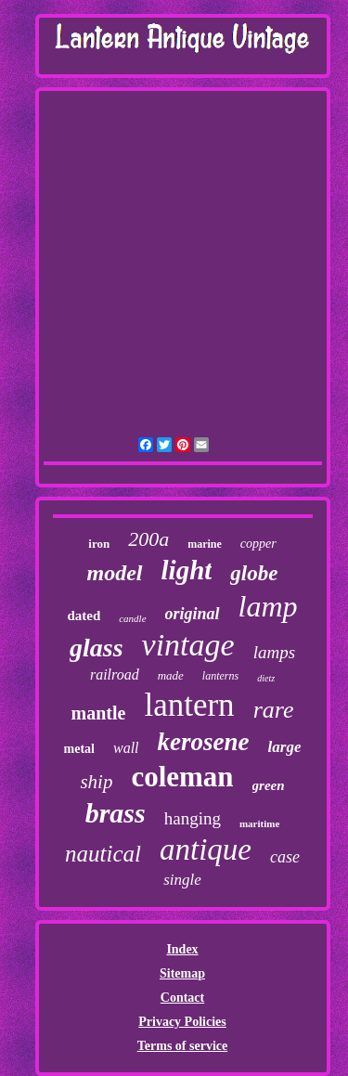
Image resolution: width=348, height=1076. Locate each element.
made (171, 675)
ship (96, 782)
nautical (103, 853)
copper (258, 544)
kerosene (204, 742)
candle (132, 618)
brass (115, 812)
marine (204, 544)
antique (205, 849)
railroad (114, 674)
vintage (188, 645)
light (187, 570)
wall (126, 748)
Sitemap (182, 973)
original (192, 613)
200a (148, 539)
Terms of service (182, 1046)
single (182, 879)
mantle (98, 713)
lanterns (220, 675)
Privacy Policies (182, 1022)
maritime (259, 823)
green (268, 785)
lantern (189, 705)
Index (182, 949)
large (285, 747)
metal (79, 749)
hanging (192, 818)
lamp (268, 606)
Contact (182, 998)
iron (99, 544)
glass (96, 647)
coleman (182, 776)
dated (83, 615)
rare (273, 709)
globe (253, 573)
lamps (274, 652)
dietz (266, 678)
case (285, 857)
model (115, 573)
